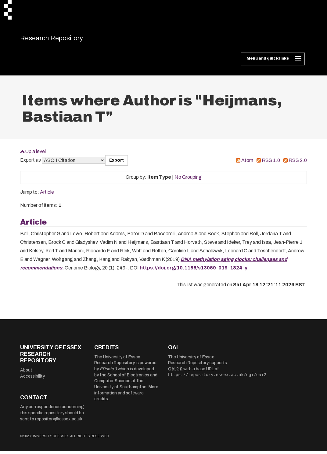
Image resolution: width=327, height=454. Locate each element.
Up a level (35, 154)
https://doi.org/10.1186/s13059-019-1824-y (193, 271)
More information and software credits (126, 396)
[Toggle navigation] (273, 62)
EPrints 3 (108, 372)
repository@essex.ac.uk (58, 422)
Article (47, 195)
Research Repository (63, 40)
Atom (247, 163)
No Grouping (188, 180)
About (26, 373)
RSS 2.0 (298, 163)
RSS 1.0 (271, 163)
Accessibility (32, 379)
